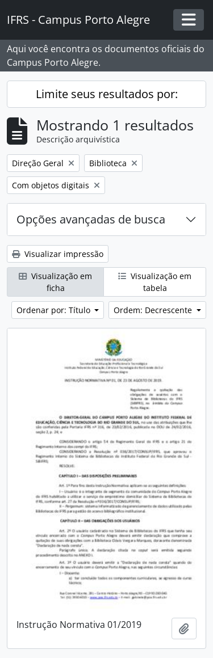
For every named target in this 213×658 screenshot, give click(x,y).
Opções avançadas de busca (90, 219)
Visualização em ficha (55, 282)
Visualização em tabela (154, 282)
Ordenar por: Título (54, 310)
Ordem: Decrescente (154, 310)
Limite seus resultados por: (107, 94)
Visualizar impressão (57, 253)
